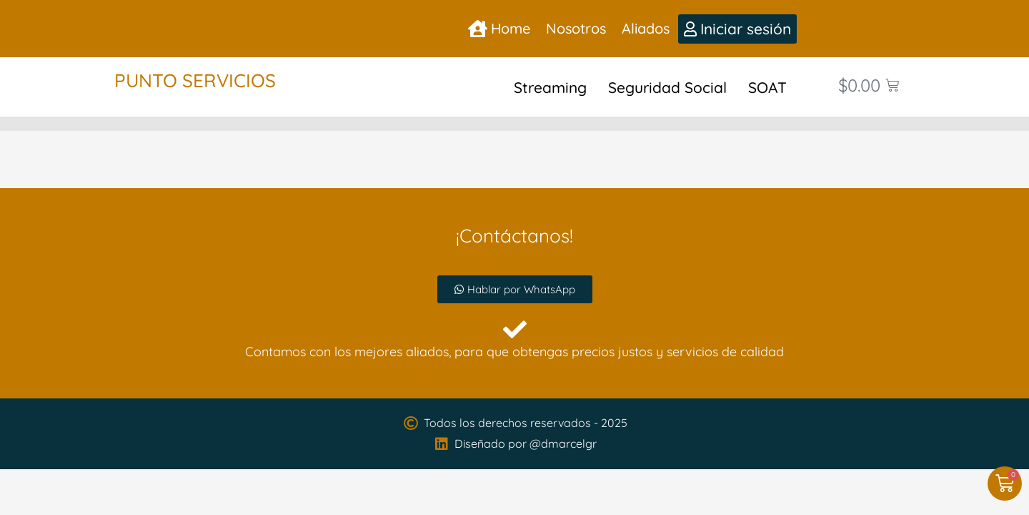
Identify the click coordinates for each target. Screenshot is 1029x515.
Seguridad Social (667, 87)
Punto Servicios (195, 80)
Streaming (550, 87)
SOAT (767, 87)
